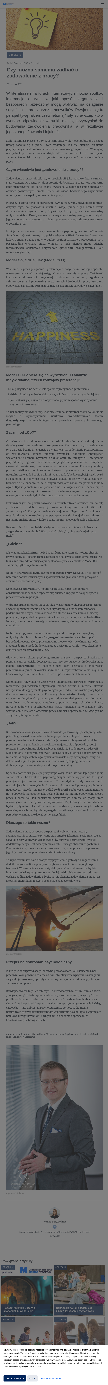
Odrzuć (32, 1378)
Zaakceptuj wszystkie (14, 1378)
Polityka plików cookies (51, 1378)
